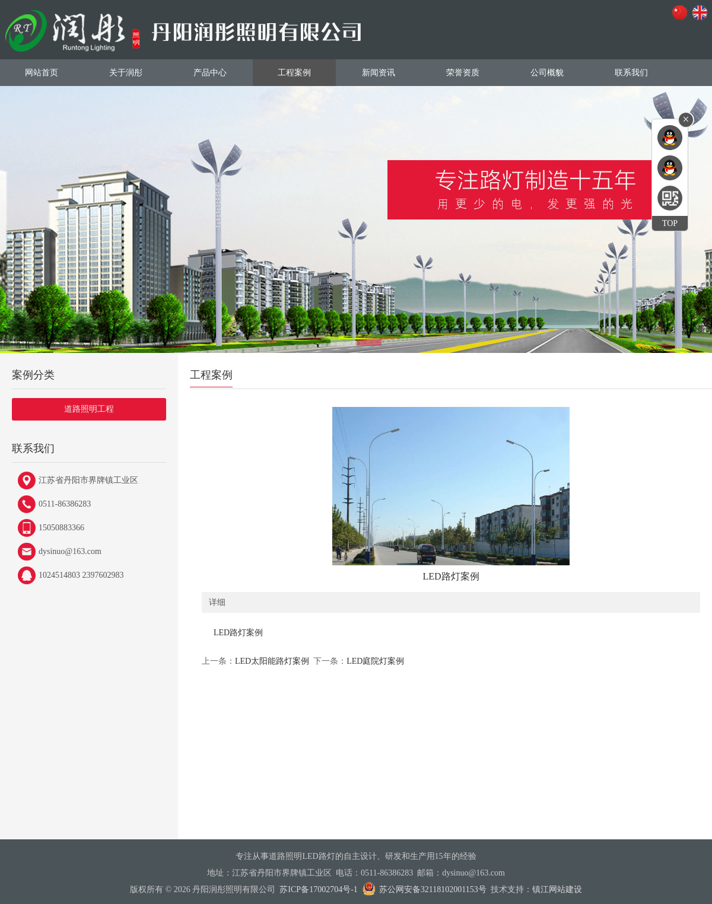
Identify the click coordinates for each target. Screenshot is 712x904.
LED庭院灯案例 (375, 661)
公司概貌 (547, 72)
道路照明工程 (89, 409)
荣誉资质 (462, 72)
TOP (670, 223)
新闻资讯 (378, 72)
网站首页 (41, 72)
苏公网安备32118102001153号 (433, 889)
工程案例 (294, 72)
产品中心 (210, 72)
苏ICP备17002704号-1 (318, 889)
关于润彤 (125, 72)
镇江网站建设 (557, 889)
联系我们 (631, 72)
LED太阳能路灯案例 (272, 661)
